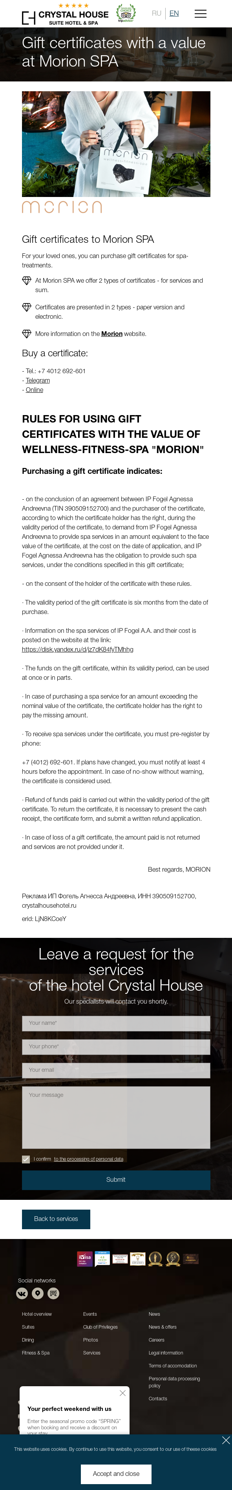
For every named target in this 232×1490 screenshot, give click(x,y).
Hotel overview (37, 1314)
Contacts (158, 1399)
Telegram (38, 381)
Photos (90, 1340)
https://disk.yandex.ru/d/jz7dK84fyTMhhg (77, 650)
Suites (28, 1327)
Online (34, 390)
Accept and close (116, 1474)
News (154, 1314)
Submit (116, 1180)
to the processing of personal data (88, 1159)
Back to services (56, 1219)
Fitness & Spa (35, 1353)
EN (174, 14)
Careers (156, 1340)
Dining (28, 1340)
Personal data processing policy (174, 1382)
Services (91, 1353)
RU (156, 14)
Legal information (166, 1353)
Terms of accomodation (173, 1366)
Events (90, 1314)
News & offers (163, 1327)
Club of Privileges (100, 1327)
